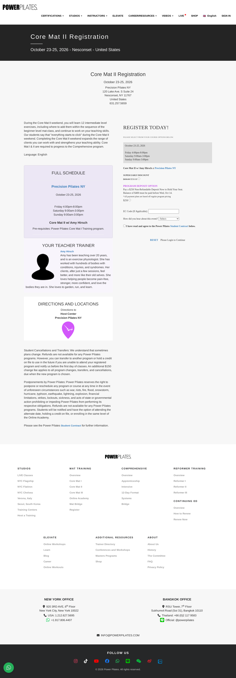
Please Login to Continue (173, 240)
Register (74, 509)
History (152, 549)
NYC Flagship (26, 481)
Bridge (125, 504)
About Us (153, 544)
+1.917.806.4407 (61, 620)
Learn (47, 549)
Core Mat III (76, 492)
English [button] (209, 15)
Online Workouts (53, 567)
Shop (99, 561)
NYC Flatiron (25, 486)
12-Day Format (130, 492)
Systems (127, 498)
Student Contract (71, 425)
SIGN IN (226, 15)
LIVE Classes (25, 475)
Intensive (127, 486)
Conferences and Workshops (113, 549)
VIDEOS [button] (167, 15)
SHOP (194, 15)
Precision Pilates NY (165, 168)
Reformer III (180, 492)
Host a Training (27, 515)
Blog (46, 555)
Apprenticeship (131, 481)
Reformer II (180, 486)
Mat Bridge (76, 504)
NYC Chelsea (25, 492)
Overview (75, 475)
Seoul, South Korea (29, 504)
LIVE (182, 15)
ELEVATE (118, 15)
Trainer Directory (105, 544)
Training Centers (27, 509)
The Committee (156, 555)
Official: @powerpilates (180, 620)
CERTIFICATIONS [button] (52, 15)
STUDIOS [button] (75, 15)
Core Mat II (76, 486)
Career (47, 561)
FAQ (150, 561)
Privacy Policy (156, 567)
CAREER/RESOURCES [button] (142, 15)
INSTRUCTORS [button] (97, 15)
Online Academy (79, 498)
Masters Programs (106, 555)
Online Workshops (55, 544)
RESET (154, 240)
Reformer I (180, 481)
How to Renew (182, 513)
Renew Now (180, 519)
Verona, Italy (25, 498)
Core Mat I (75, 481)
